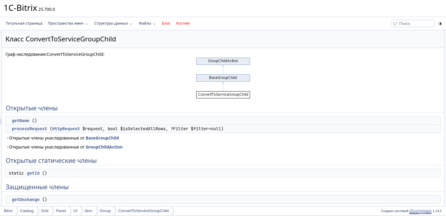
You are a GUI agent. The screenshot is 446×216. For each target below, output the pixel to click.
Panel (61, 210)
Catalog (27, 210)
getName (95, 120)
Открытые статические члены (404, 53)
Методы (385, 86)
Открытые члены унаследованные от (137, 138)
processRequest (104, 128)
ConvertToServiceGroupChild (143, 210)
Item (88, 210)
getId (108, 173)
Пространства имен (68, 23)
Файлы (147, 23)
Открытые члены (393, 34)
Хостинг (183, 23)
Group (105, 210)
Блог (166, 23)
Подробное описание (396, 80)
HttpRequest (141, 128)
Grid (45, 210)
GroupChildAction (179, 147)
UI (75, 210)
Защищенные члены (396, 66)
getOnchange (100, 199)
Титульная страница (24, 23)
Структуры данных (113, 23)
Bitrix (8, 210)
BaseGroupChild (177, 138)
